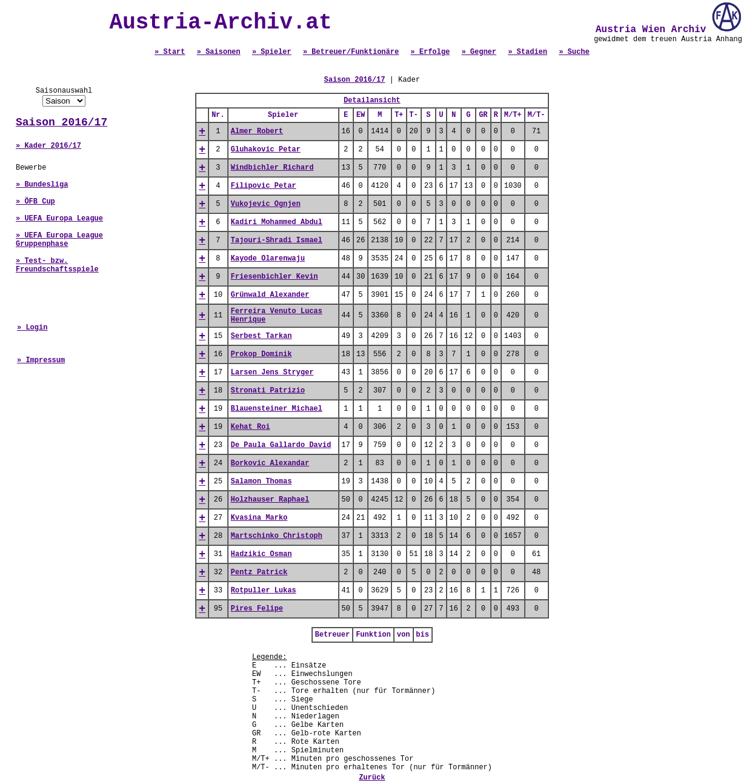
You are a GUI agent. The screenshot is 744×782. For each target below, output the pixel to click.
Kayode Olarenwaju (268, 258)
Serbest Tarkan (261, 336)
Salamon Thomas (261, 481)
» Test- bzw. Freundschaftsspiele (57, 265)
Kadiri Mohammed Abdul (276, 222)
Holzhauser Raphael (270, 499)
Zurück (372, 778)
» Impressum (41, 360)
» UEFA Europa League (59, 218)
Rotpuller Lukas (263, 590)
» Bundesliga (42, 185)
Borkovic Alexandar (270, 463)
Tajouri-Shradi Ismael (276, 240)
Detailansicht (372, 100)
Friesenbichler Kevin (274, 277)
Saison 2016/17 (61, 122)
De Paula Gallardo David (281, 445)
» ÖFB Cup (35, 201)
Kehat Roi (250, 427)
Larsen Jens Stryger (272, 372)
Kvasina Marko (259, 518)
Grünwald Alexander (270, 295)
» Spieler (271, 52)
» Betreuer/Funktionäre (351, 52)
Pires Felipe (257, 609)
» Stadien (527, 52)
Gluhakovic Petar (266, 149)
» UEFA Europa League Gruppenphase (59, 239)
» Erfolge (430, 52)
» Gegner (479, 52)
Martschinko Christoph (276, 536)
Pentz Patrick (259, 572)
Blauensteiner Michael (276, 409)
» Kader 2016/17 (48, 146)
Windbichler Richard (272, 168)
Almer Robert (257, 131)
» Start (169, 52)
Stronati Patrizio (268, 390)
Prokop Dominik (261, 354)
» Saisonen (219, 52)
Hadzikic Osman (261, 554)
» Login (32, 327)
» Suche (574, 52)
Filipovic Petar (263, 186)
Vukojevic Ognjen (266, 204)
